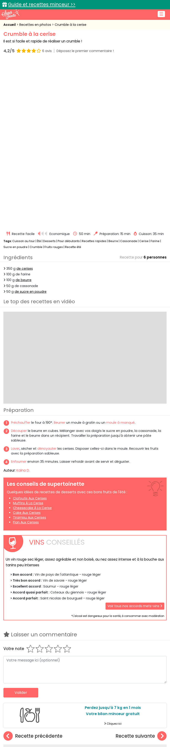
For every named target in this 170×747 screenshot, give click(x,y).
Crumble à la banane (85, 622)
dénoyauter (47, 283)
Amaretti (31, 622)
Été (39, 75)
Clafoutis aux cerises (30, 332)
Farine (155, 75)
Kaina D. (23, 304)
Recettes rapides (94, 75)
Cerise (144, 75)
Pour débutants (69, 75)
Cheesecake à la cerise (32, 342)
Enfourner (18, 296)
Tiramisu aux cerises (29, 352)
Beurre (113, 75)
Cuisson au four (23, 75)
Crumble (36, 81)
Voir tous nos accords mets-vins (135, 440)
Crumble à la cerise (70, 24)
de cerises (24, 103)
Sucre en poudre (15, 81)
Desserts (49, 75)
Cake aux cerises (27, 347)
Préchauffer (20, 257)
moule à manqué (120, 257)
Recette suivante (141, 570)
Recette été (73, 81)
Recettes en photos (35, 24)
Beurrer (59, 257)
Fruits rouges (53, 81)
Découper (19, 265)
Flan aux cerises (26, 356)
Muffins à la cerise (28, 337)
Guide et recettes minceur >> (41, 4)
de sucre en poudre (30, 126)
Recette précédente (32, 570)
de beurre (23, 114)
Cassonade (128, 75)
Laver (15, 283)
